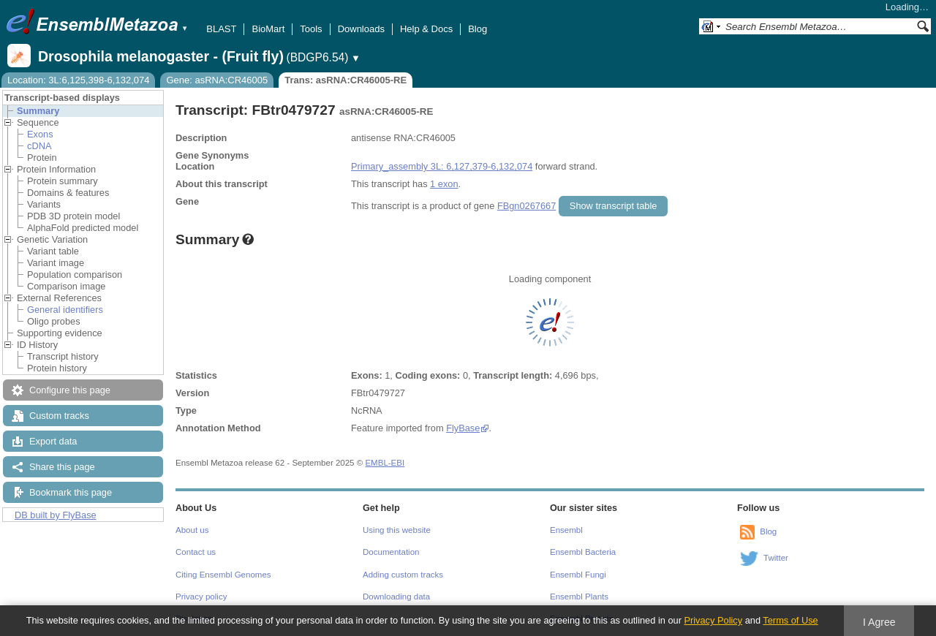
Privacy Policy (713, 620)
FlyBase (463, 428)
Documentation (391, 552)
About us (192, 530)
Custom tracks (59, 415)
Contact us (196, 552)
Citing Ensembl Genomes (223, 574)
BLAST (221, 28)
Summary (38, 110)
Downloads (361, 28)
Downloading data (396, 596)
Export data (53, 441)
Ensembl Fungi (578, 574)
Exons (40, 134)
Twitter (775, 557)
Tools (311, 28)
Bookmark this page (70, 492)
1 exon (444, 183)
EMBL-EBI (384, 462)
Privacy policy (201, 596)
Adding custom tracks (403, 574)
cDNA (39, 145)
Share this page (62, 466)
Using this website (397, 530)
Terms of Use (790, 620)
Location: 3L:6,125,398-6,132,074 (78, 80)
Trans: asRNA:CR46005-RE (345, 80)
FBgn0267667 (526, 205)
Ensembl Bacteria (583, 552)
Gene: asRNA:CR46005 (217, 80)
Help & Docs (426, 28)
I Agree (879, 622)
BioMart (268, 28)
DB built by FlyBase (56, 515)
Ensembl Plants (579, 596)
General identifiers (65, 309)
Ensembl (566, 530)
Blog (477, 28)
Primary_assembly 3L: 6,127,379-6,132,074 (441, 166)
